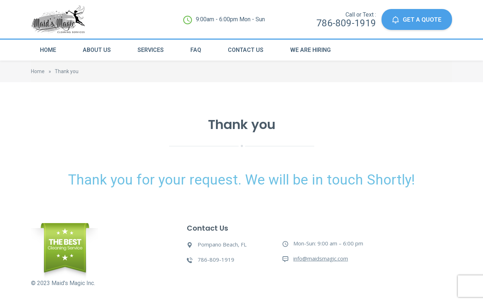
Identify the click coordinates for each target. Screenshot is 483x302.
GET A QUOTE (417, 19)
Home (48, 49)
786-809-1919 (346, 23)
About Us (97, 49)
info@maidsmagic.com (320, 258)
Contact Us (245, 49)
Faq (195, 49)
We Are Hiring (310, 49)
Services (150, 49)
